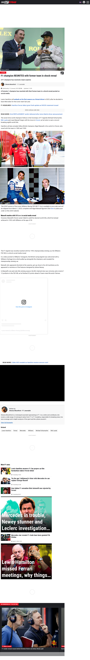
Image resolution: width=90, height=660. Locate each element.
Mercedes (23, 430)
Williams (18, 215)
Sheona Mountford (10, 84)
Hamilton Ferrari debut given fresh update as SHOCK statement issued (35, 105)
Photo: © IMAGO (5, 69)
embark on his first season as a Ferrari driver (29, 99)
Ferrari (38, 120)
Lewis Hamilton (6, 430)
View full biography (7, 422)
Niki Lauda (4, 120)
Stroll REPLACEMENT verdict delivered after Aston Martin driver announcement (36, 114)
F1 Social (3, 72)
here (52, 208)
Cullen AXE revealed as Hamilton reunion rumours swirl (30, 362)
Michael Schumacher (42, 430)
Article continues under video (32, 110)
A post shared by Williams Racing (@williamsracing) (15, 330)
